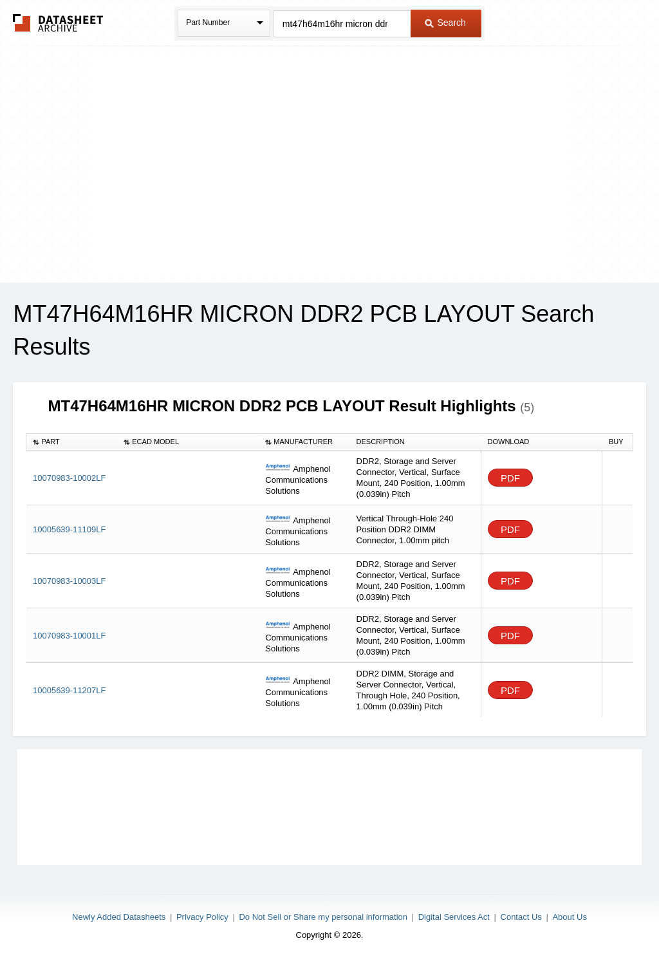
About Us (569, 917)
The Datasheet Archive (58, 23)
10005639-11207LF (69, 690)
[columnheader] (71, 441)
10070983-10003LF (69, 581)
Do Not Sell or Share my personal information (323, 917)
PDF (510, 477)
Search (445, 22)
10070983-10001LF (69, 635)
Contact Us (521, 917)
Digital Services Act (454, 917)
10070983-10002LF (69, 478)
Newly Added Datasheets (118, 917)
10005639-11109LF (69, 529)
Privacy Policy (202, 917)
